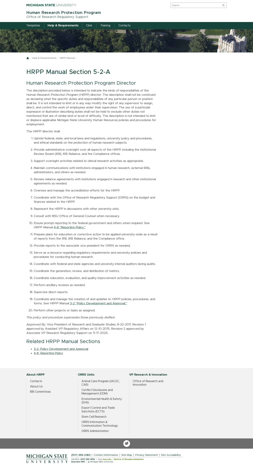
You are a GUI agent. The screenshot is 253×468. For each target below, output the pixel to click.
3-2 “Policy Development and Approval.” (98, 303)
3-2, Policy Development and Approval (61, 349)
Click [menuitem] (89, 25)
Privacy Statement (146, 455)
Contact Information (106, 455)
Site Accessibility (171, 455)
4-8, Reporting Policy (48, 353)
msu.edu (107, 459)
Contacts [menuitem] (124, 25)
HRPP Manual (67, 58)
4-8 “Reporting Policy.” (70, 227)
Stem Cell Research (94, 416)
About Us (36, 386)
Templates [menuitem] (33, 25)
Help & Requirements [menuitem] (63, 25)
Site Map (126, 455)
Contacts (36, 381)
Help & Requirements (44, 58)
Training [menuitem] (105, 25)
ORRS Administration (95, 431)
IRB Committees (40, 391)
